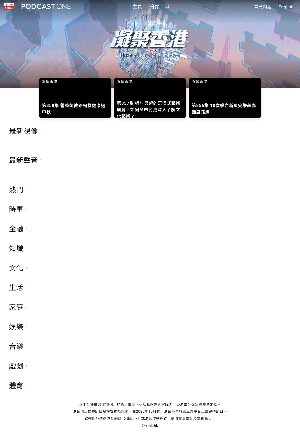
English (286, 6)
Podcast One (46, 6)
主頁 (137, 7)
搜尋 (168, 6)
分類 (155, 7)
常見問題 (263, 6)
